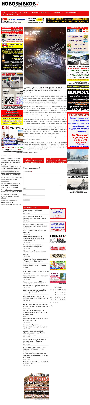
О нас (18, 14)
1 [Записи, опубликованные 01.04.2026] (55, 292)
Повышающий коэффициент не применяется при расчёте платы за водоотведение (35, 312)
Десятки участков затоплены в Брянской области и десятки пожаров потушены (35, 298)
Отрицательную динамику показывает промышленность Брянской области (11, 202)
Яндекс (36, 152)
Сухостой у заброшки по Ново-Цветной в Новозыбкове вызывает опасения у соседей (10, 185)
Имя (25, 188)
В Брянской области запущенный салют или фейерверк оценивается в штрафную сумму (33, 160)
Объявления (24, 12)
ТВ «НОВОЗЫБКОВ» (8, 14)
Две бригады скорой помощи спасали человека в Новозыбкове (11, 179)
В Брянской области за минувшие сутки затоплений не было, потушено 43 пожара (35, 355)
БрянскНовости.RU (71, 12)
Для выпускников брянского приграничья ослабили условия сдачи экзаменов (33, 238)
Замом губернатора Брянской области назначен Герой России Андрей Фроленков (34, 333)
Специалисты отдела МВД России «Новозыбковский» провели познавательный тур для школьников (35, 284)
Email (25, 194)
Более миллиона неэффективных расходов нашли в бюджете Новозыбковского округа (11, 166)
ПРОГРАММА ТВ (57, 12)
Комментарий (27, 171)
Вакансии (14, 12)
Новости (31, 152)
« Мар (51, 306)
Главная (5, 12)
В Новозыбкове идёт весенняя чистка (36, 271)
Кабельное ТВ (46, 12)
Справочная (35, 12)
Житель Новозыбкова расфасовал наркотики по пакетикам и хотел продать (34, 253)
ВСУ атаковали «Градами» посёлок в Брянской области (10, 196)
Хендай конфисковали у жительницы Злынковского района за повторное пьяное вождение (56, 160)
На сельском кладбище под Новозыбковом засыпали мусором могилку (34, 218)
